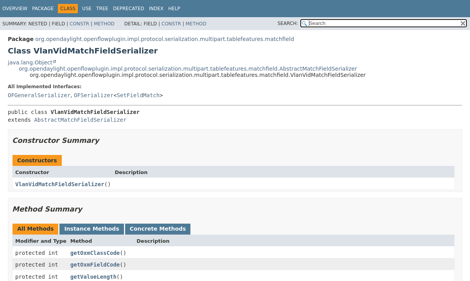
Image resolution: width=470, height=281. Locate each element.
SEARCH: (288, 23)
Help (174, 8)
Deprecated (128, 8)
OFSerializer (93, 95)
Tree (102, 8)
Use (86, 8)
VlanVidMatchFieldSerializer (59, 184)
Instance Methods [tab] (91, 229)
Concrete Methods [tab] (158, 229)
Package (43, 8)
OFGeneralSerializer (39, 95)
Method (104, 24)
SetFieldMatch (138, 95)
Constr (79, 24)
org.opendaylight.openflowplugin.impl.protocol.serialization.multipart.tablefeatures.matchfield (164, 39)
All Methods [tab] (35, 229)
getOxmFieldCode (95, 264)
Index (156, 8)
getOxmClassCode (95, 253)
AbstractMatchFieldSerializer (80, 120)
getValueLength (93, 277)
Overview (14, 8)
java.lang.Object (30, 62)
